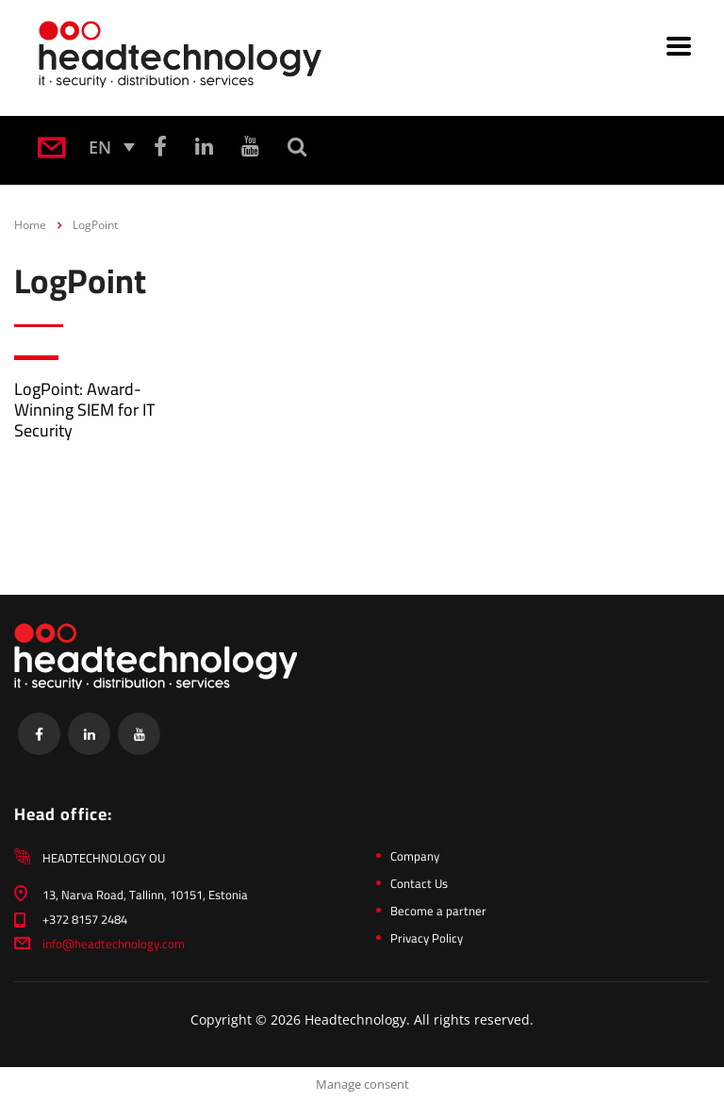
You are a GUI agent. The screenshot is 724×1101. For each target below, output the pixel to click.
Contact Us (419, 883)
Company (414, 855)
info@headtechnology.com (113, 943)
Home (30, 225)
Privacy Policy (426, 937)
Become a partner (438, 910)
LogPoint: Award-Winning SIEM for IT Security (84, 409)
